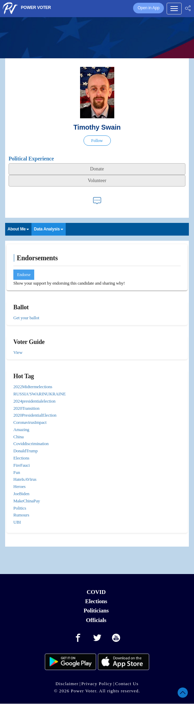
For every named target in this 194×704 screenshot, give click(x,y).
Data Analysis (48, 229)
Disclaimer (66, 683)
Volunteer (97, 180)
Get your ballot (26, 317)
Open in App (148, 7)
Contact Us (127, 683)
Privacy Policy (96, 683)
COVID (96, 592)
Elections (96, 601)
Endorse (23, 274)
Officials (96, 620)
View (18, 352)
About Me (18, 229)
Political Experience (31, 159)
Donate (97, 168)
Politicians (95, 610)
